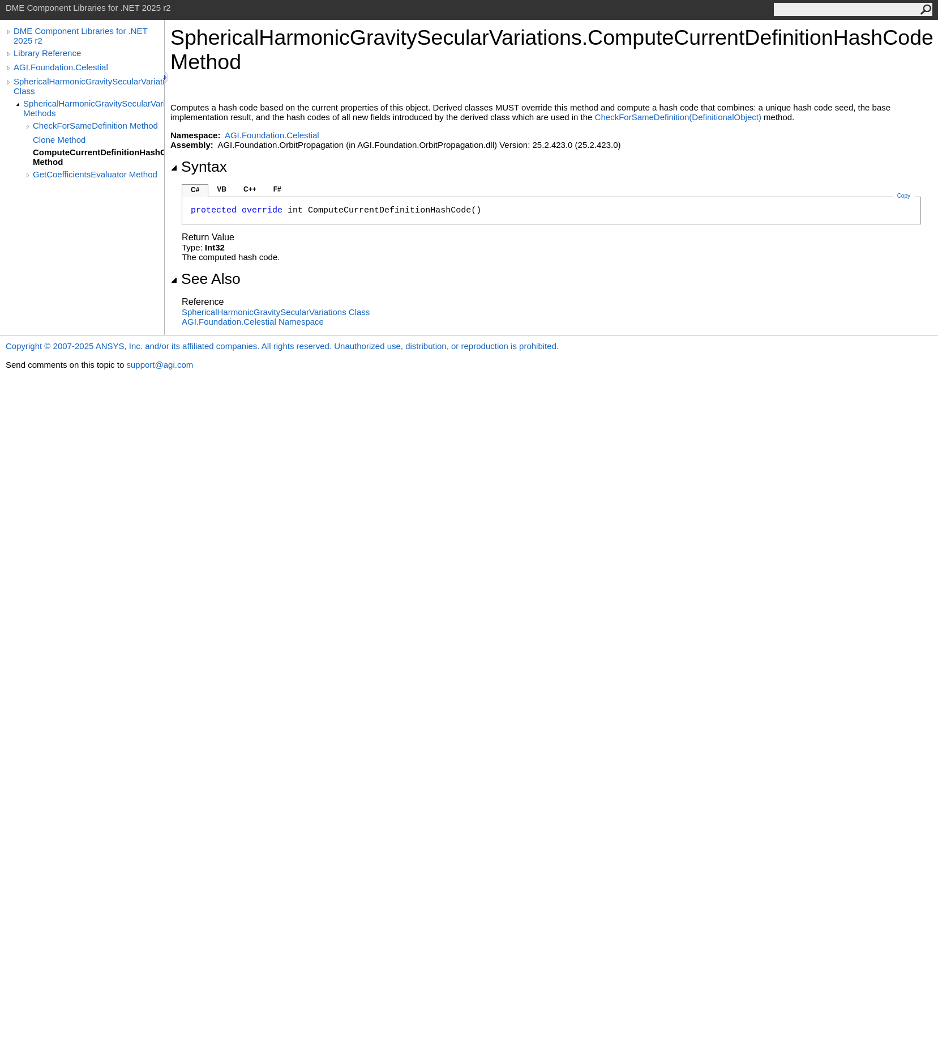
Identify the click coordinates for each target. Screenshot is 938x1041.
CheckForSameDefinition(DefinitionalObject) (678, 117)
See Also (205, 278)
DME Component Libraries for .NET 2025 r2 (80, 35)
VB (221, 189)
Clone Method (59, 140)
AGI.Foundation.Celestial (61, 67)
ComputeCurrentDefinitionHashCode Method (98, 157)
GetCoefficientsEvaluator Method (95, 174)
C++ (249, 189)
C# (195, 190)
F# (277, 189)
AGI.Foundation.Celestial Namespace (253, 321)
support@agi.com (159, 364)
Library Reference (47, 53)
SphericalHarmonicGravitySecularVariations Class (89, 86)
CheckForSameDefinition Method (95, 125)
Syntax (198, 166)
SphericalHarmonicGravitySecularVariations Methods (93, 108)
